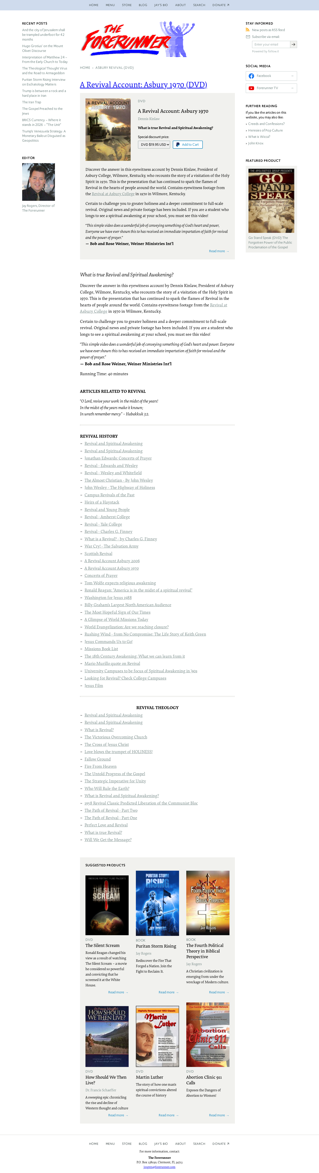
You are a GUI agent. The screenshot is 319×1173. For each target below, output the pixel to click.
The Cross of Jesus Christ (107, 744)
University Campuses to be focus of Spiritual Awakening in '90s (141, 670)
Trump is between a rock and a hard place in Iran (44, 93)
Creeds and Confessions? (266, 124)
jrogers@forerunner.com (159, 1167)
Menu (110, 5)
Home (94, 5)
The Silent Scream (102, 945)
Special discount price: (153, 136)
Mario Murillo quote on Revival (112, 663)
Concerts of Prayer (101, 575)
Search (199, 5)
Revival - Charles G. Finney (108, 531)
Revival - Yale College (103, 524)
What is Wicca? (259, 136)
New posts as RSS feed (268, 30)
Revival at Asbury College (113, 193)
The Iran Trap (31, 102)
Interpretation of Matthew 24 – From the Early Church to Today (45, 59)
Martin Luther (149, 1077)
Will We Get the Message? (108, 839)
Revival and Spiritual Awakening (114, 443)
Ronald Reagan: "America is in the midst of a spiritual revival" (138, 590)
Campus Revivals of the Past (110, 494)
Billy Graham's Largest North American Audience (128, 604)
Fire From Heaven (101, 766)
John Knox (255, 143)
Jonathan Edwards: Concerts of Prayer (118, 458)
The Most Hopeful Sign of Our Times (118, 612)
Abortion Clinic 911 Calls (204, 1079)
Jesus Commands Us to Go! (108, 641)
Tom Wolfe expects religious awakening (120, 582)
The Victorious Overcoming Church (116, 737)
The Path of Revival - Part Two (111, 810)
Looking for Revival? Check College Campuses (125, 678)
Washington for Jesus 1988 (108, 597)
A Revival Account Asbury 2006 (112, 560)
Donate (219, 1144)
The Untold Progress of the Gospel (115, 773)
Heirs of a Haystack (102, 502)
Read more (217, 251)
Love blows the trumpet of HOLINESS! (119, 751)
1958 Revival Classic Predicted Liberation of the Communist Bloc (141, 803)
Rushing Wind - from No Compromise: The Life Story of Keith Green (145, 634)
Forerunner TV (267, 88)
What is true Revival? (103, 832)
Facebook (264, 76)
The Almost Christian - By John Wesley (119, 480)
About (180, 5)
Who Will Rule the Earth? (107, 788)
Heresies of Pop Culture (265, 130)
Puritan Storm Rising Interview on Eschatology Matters (44, 82)
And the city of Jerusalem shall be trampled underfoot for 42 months (43, 35)
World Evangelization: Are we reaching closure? (127, 626)
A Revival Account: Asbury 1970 (173, 110)
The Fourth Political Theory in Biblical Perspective (204, 950)
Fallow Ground (98, 759)
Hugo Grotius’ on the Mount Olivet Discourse (42, 48)
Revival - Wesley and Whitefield (113, 472)
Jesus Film (94, 685)
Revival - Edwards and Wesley (111, 465)
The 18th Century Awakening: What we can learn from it (135, 656)
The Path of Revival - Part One (111, 817)
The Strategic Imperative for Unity (115, 781)
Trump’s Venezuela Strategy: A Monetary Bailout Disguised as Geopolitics (44, 136)
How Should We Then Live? (106, 1079)
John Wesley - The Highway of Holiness (120, 487)
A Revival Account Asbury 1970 (112, 568)
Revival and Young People (107, 509)
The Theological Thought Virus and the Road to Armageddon (44, 70)
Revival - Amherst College (107, 516)
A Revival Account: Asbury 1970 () (143, 84)
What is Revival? (99, 729)
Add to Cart (190, 144)
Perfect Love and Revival (106, 825)
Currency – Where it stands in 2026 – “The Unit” (41, 122)
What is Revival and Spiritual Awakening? (122, 795)
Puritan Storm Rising (156, 946)
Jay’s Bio (161, 5)
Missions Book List (101, 648)
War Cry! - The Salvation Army (112, 546)
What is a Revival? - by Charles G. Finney (121, 538)
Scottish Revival (98, 553)
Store (127, 5)
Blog (143, 5)
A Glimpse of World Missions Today (116, 619)
